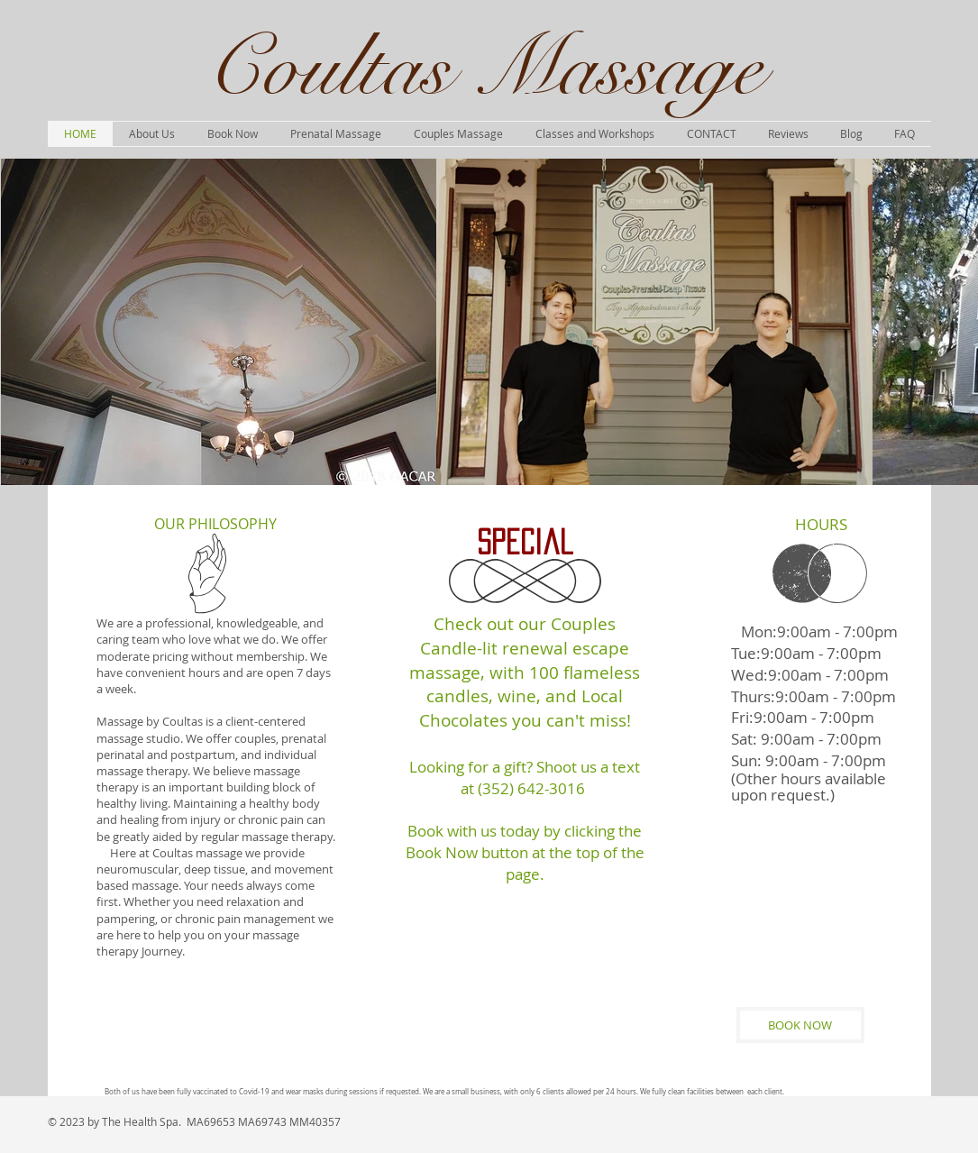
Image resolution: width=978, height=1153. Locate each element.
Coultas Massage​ (484, 68)
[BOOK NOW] (800, 1025)
